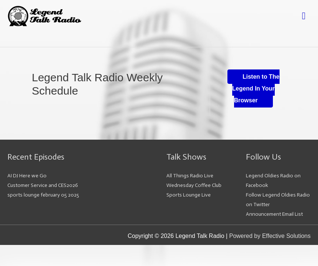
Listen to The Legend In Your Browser (256, 88)
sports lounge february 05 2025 (43, 195)
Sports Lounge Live (188, 195)
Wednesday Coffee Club (193, 185)
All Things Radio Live (189, 176)
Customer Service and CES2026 (42, 185)
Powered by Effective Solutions (270, 236)
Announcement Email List (274, 214)
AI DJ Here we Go (27, 176)
